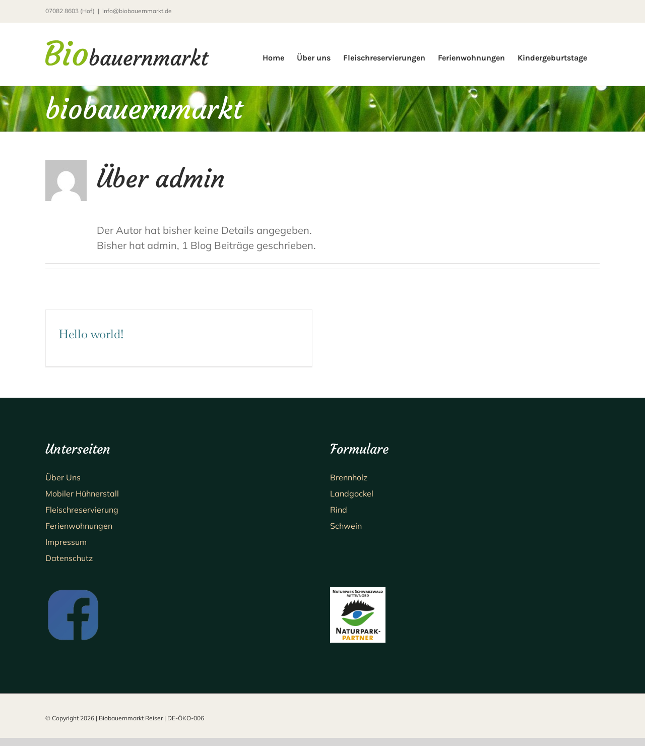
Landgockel (351, 493)
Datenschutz (69, 558)
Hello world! (90, 334)
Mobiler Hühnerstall (82, 493)
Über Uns (63, 477)
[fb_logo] (73, 592)
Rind (338, 510)
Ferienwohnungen (78, 526)
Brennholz (348, 477)
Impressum (66, 542)
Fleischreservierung (81, 510)
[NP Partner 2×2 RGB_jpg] (357, 592)
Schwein (346, 526)
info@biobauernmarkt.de (137, 11)
